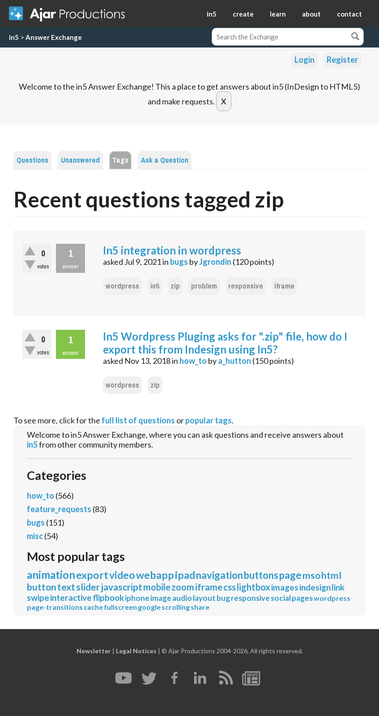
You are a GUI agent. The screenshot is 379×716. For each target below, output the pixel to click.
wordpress (122, 286)
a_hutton (234, 361)
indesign (315, 587)
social (281, 598)
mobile (156, 587)
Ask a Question (164, 160)
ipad (185, 575)
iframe (284, 286)
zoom (182, 587)
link (338, 587)
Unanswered (80, 160)
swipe (38, 597)
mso (311, 575)
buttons (261, 575)
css (229, 587)
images (284, 587)
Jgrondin (215, 262)
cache (93, 607)
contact (349, 14)
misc (35, 536)
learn (278, 14)
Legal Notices (136, 651)
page (290, 575)
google (149, 607)
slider (88, 586)
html (331, 575)
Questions (32, 160)
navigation (219, 575)
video (122, 575)
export (92, 575)
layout (204, 598)
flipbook (108, 597)
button (41, 586)
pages (302, 598)
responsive (245, 286)
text (66, 586)
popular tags (208, 420)
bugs (179, 262)
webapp (155, 575)
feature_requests (59, 509)
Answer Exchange (54, 37)
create (243, 14)
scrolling (176, 607)
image (160, 598)
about (311, 14)
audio (182, 598)
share (200, 607)
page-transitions (55, 607)
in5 (212, 14)
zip (175, 286)
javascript (121, 586)
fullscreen (120, 607)
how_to (193, 361)
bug (223, 598)
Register (342, 60)
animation (51, 574)
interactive (71, 597)
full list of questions (138, 420)
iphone (137, 598)
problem (204, 286)
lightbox (253, 587)
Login (304, 60)
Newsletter (94, 651)
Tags (120, 160)
